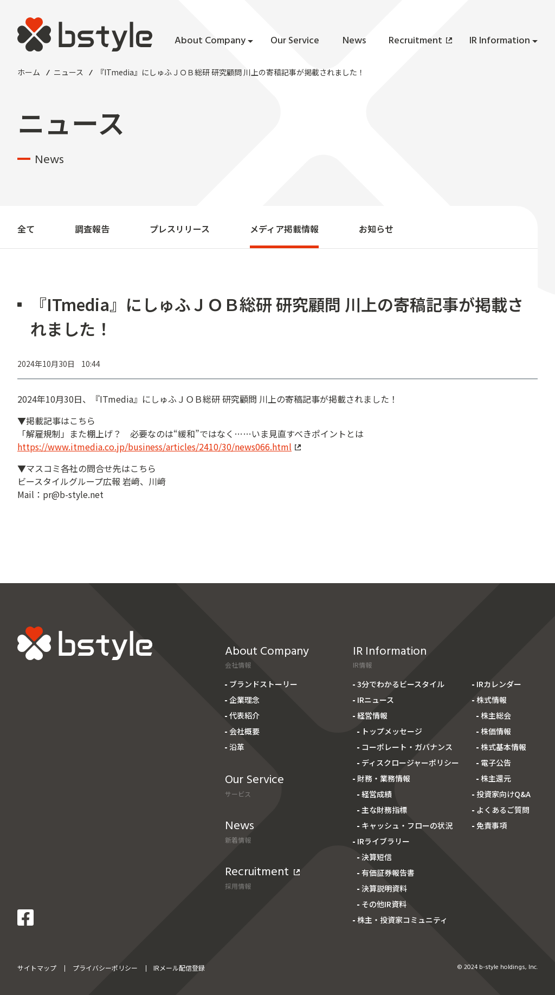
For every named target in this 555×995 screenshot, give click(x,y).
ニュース (68, 72)
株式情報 (491, 699)
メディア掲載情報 (284, 228)
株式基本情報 (503, 746)
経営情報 (372, 715)
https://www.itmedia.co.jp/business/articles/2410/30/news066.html (159, 446)
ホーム (28, 72)
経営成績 (377, 794)
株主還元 (496, 778)
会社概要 (244, 731)
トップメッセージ (392, 731)
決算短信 (377, 856)
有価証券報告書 (388, 872)
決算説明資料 (384, 888)
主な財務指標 (384, 809)
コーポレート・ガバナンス (407, 746)
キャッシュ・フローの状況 (407, 825)
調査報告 (92, 228)
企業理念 (244, 699)
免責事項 (491, 825)
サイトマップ (36, 967)
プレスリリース (180, 228)
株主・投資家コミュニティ (402, 919)
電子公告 (496, 762)
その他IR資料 (384, 904)
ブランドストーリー (263, 684)
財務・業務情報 (383, 778)
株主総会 (496, 715)
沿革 (236, 746)
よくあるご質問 (503, 809)
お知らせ (376, 228)
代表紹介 (244, 715)
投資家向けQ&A (503, 794)
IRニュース (375, 699)
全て (26, 228)
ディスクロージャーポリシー (410, 762)
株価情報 (496, 731)
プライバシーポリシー (105, 967)
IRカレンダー (498, 684)
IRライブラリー (383, 841)
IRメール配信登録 (179, 967)
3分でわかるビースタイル (400, 684)
